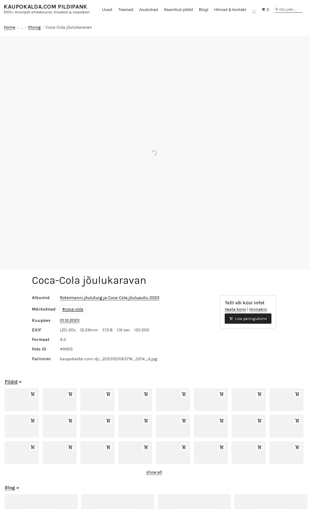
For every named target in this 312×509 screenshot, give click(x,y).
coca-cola (74, 309)
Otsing (34, 27)
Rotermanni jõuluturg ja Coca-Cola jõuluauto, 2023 (109, 297)
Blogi (203, 9)
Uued (107, 9)
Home (9, 27)
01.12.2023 (69, 320)
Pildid (11, 381)
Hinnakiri (258, 309)
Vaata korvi (235, 309)
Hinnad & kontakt (230, 9)
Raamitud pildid (178, 9)
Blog (10, 487)
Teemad (125, 9)
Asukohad (148, 9)
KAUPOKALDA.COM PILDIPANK (45, 7)
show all (154, 472)
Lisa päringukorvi (248, 318)
